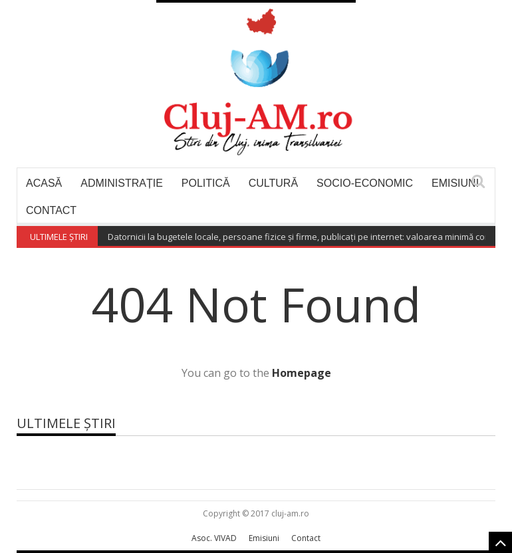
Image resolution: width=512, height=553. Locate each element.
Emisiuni (455, 183)
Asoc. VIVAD (214, 538)
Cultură (273, 183)
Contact (51, 210)
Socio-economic (365, 183)
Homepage (301, 373)
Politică (206, 183)
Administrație (121, 183)
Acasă (44, 183)
